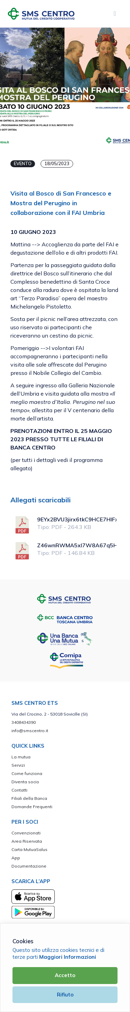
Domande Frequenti (31, 806)
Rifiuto (65, 994)
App (15, 857)
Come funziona (26, 773)
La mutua (21, 756)
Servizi (18, 765)
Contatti (19, 790)
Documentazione (28, 866)
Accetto (65, 975)
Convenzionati (26, 832)
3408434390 (23, 722)
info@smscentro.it (29, 730)
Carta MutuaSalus (29, 849)
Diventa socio (25, 781)
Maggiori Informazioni (67, 957)
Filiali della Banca (29, 798)
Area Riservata (26, 841)
